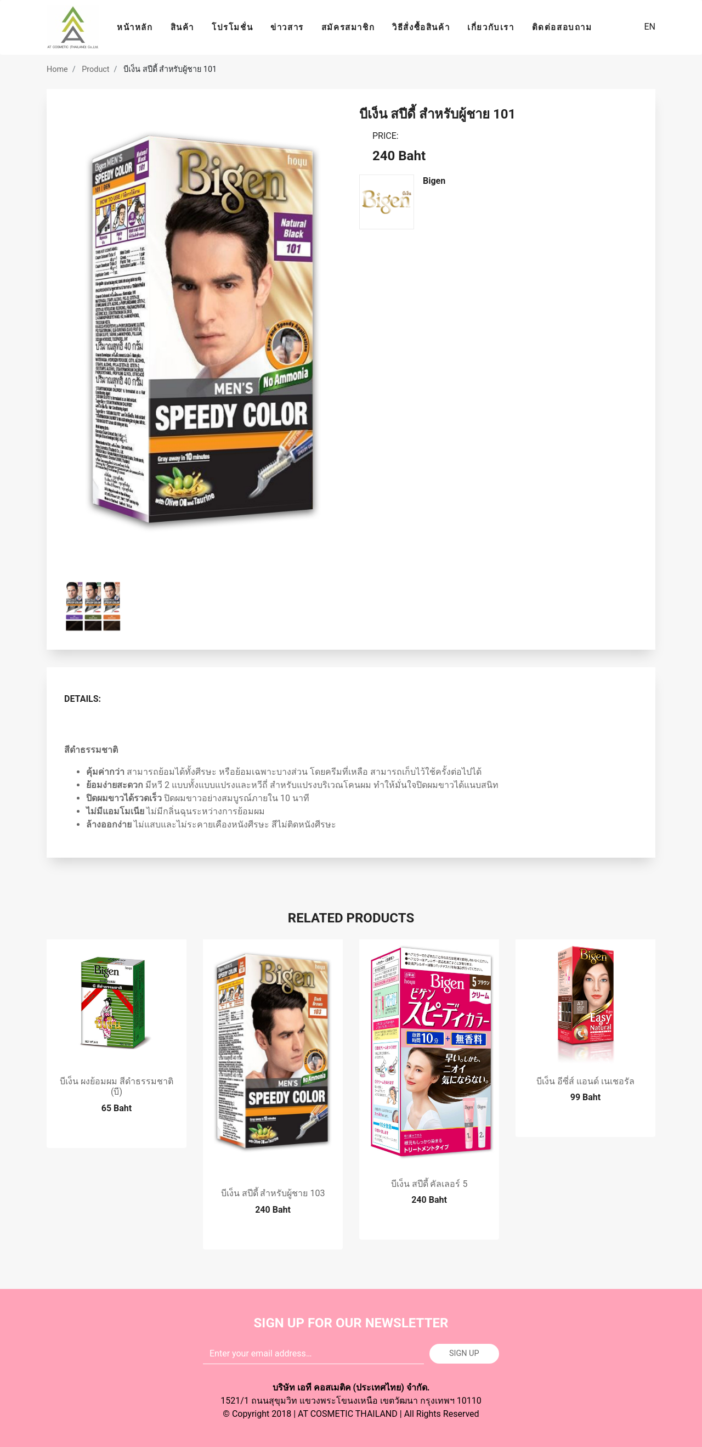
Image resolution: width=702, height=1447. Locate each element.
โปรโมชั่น (232, 27)
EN (648, 26)
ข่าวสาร (287, 27)
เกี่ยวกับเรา (490, 27)
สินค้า (182, 27)
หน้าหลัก (135, 27)
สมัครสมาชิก (348, 27)
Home (57, 69)
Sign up (464, 1353)
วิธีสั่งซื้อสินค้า (421, 27)
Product (95, 69)
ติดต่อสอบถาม (562, 27)
